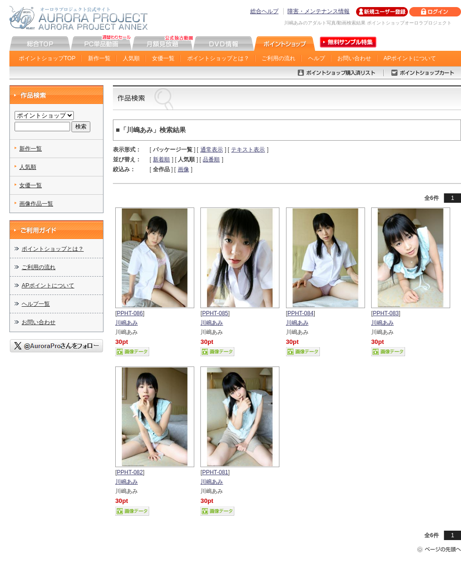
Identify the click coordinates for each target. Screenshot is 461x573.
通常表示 (211, 149)
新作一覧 (99, 58)
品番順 (211, 159)
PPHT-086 (130, 313)
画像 (183, 169)
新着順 (161, 159)
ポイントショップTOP (47, 58)
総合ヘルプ (264, 11)
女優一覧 (163, 58)
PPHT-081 (215, 472)
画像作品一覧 (36, 203)
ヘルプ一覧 (36, 304)
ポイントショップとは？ (218, 58)
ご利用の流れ (278, 58)
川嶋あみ (126, 322)
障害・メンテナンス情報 (318, 11)
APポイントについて (409, 58)
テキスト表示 (248, 149)
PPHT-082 (130, 472)
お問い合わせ (354, 58)
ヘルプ (316, 58)
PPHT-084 (300, 313)
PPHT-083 (385, 313)
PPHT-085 (215, 313)
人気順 (131, 58)
